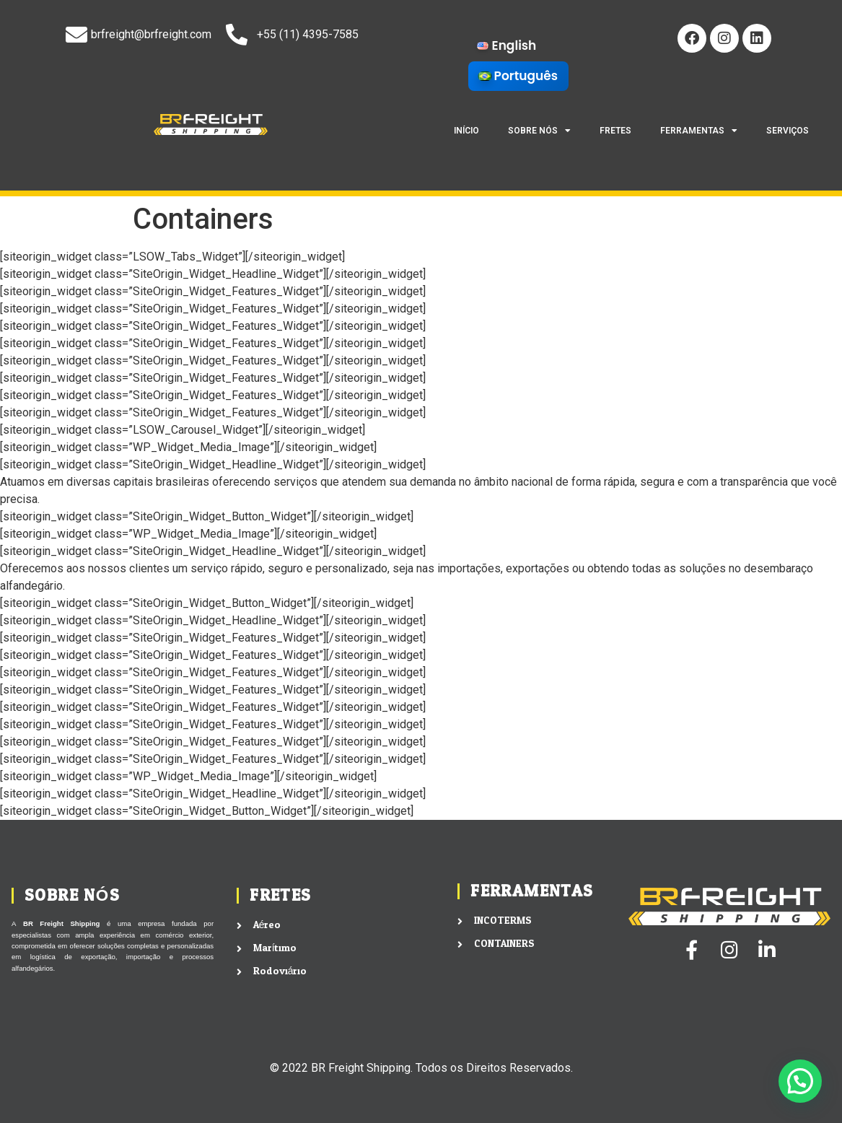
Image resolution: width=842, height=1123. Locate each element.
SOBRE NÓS (539, 130)
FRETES (615, 131)
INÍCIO (466, 131)
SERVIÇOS (787, 131)
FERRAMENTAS (698, 130)
